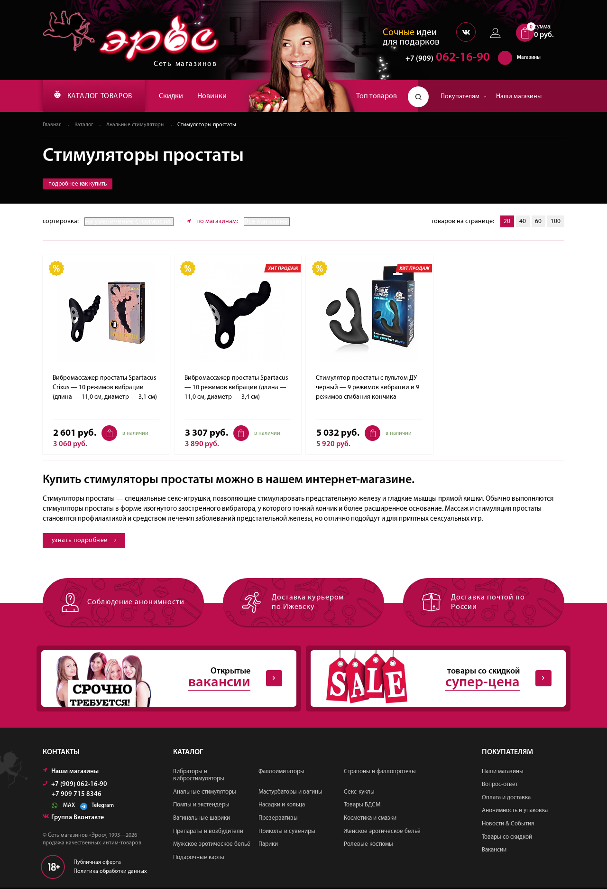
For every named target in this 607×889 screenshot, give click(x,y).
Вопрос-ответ (500, 786)
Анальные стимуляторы (137, 125)
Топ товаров (376, 96)
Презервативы (278, 819)
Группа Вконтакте (73, 818)
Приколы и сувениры (286, 832)
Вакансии (494, 851)
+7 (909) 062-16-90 (75, 785)
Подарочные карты (198, 858)
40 (521, 221)
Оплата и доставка (506, 798)
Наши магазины (519, 96)
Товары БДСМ (362, 806)
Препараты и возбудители (208, 832)
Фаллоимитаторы (281, 772)
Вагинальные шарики (201, 819)
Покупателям (464, 96)
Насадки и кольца (281, 806)
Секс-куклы (359, 793)
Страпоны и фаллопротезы (380, 772)
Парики (268, 845)
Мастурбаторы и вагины (290, 793)
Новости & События (508, 825)
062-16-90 (443, 59)
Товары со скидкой (507, 838)
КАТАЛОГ (96, 96)
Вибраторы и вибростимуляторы (198, 776)
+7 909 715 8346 (76, 795)
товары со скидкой (431, 679)
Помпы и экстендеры (201, 806)
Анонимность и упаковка (515, 812)
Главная (52, 125)
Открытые (161, 679)
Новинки (218, 96)
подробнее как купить (77, 184)
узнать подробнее (85, 540)
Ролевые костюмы (368, 845)
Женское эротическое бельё (382, 832)
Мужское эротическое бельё (211, 845)
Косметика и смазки (370, 819)
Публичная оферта (97, 863)
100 (556, 221)
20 (505, 221)
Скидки (177, 96)
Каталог (85, 125)
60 (537, 221)
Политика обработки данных (110, 872)
